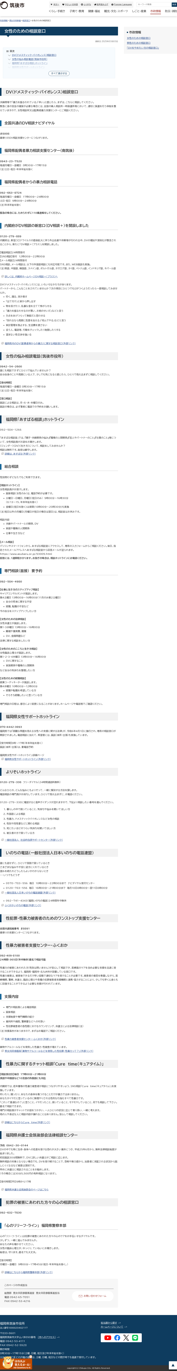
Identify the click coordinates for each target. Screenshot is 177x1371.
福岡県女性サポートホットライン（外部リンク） (28, 759)
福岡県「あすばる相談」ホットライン (30, 63)
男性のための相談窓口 (138, 43)
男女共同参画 (15, 21)
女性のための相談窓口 (138, 38)
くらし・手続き (57, 11)
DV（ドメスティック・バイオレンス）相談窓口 (34, 55)
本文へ (56, 4)
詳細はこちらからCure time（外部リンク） (27, 1122)
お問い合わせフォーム (95, 1296)
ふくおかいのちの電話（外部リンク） (23, 905)
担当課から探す (109, 1323)
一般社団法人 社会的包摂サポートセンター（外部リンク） (34, 840)
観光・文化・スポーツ (116, 11)
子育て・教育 (76, 11)
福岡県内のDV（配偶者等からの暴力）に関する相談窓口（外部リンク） (40, 343)
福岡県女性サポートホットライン (28, 67)
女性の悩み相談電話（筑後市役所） (29, 59)
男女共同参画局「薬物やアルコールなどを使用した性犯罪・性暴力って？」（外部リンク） (49, 1051)
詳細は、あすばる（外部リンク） (20, 454)
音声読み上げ (102, 4)
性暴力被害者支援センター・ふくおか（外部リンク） (30, 1039)
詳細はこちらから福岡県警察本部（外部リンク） (29, 1272)
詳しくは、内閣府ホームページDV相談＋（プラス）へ (31, 276)
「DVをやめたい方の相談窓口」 (143, 48)
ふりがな (87, 4)
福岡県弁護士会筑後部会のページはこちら (27, 1189)
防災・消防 (171, 11)
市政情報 (155, 11)
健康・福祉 (94, 11)
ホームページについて (112, 1327)
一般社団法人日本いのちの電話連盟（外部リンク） (30, 892)
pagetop (173, 1365)
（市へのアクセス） (47, 1337)
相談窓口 (26, 21)
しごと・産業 (139, 11)
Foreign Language (123, 4)
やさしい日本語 (71, 4)
